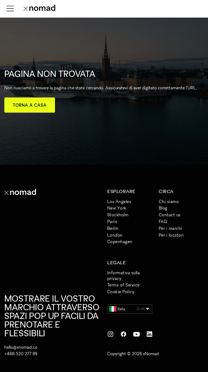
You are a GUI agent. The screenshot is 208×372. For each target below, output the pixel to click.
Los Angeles (119, 201)
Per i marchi (170, 228)
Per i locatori (171, 235)
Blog (163, 208)
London (115, 235)
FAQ (163, 221)
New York (116, 208)
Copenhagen (119, 241)
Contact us (170, 214)
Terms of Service (123, 285)
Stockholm (117, 214)
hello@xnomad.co (20, 347)
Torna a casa (30, 105)
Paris (112, 221)
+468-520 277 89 (20, 353)
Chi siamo (169, 201)
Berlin (113, 228)
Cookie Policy (120, 291)
